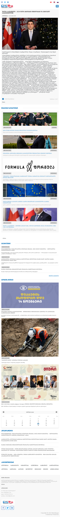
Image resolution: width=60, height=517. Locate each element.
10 (46, 420)
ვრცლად (3, 484)
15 (30, 422)
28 (22, 425)
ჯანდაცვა (13, 469)
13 (14, 422)
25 (54, 423)
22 (30, 423)
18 (54, 422)
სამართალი (15, 465)
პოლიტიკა (4, 465)
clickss (4, 238)
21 (22, 423)
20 (14, 423)
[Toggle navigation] (57, 6)
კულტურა (4, 469)
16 (38, 422)
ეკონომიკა (34, 465)
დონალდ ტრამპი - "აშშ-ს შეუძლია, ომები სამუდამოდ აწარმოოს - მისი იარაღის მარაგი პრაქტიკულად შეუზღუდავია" (28, 455)
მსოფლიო (29, 469)
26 (6, 425)
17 (46, 422)
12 (6, 422)
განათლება (25, 465)
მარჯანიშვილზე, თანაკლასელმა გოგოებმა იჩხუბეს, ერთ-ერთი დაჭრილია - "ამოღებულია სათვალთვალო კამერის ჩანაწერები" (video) (29, 434)
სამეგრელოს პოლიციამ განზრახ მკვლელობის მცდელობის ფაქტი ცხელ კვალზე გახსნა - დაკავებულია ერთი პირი (29, 440)
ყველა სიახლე (54, 275)
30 (38, 425)
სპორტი (21, 469)
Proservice (55, 514)
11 (54, 420)
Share (3, 102)
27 (14, 425)
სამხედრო (43, 465)
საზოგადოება (54, 465)
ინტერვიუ (38, 469)
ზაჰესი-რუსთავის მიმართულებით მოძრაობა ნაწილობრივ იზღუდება (22, 444)
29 (30, 425)
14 (22, 422)
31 (46, 425)
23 (38, 423)
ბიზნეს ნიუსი (54, 469)
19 (6, 423)
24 (46, 423)
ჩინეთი (45, 469)
